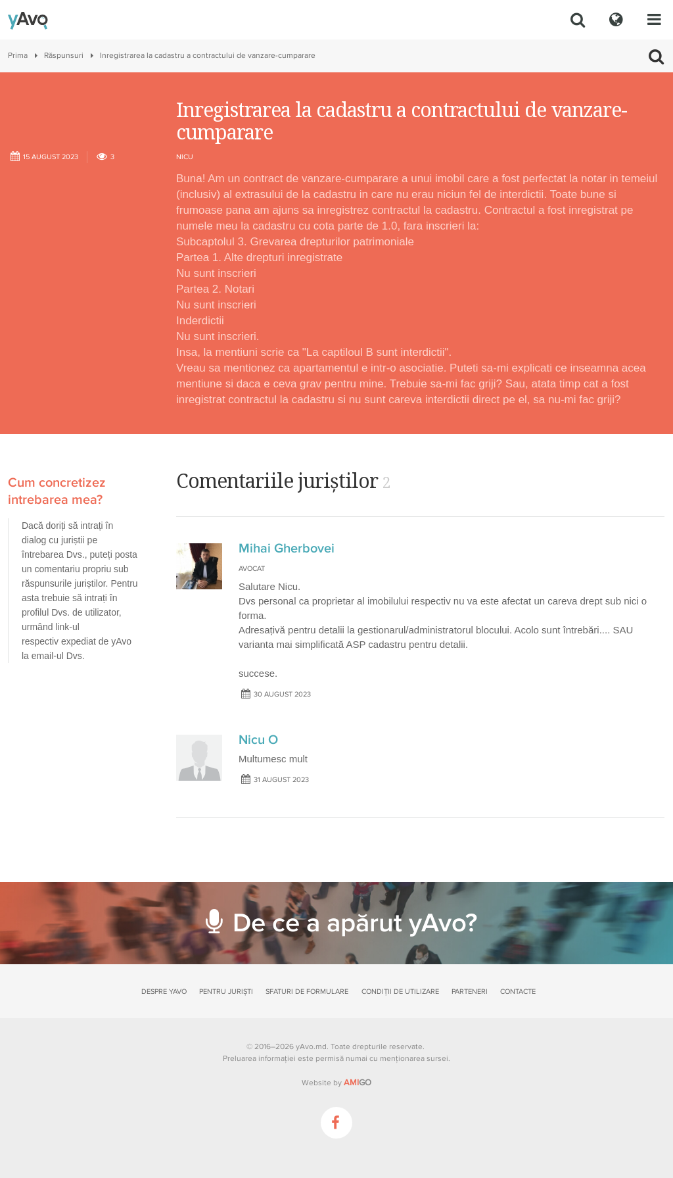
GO (357, 1082)
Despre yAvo (164, 991)
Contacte (518, 991)
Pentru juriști (226, 991)
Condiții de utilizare (400, 991)
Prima (18, 56)
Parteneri (470, 991)
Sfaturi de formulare (307, 991)
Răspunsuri (63, 56)
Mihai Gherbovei (287, 548)
